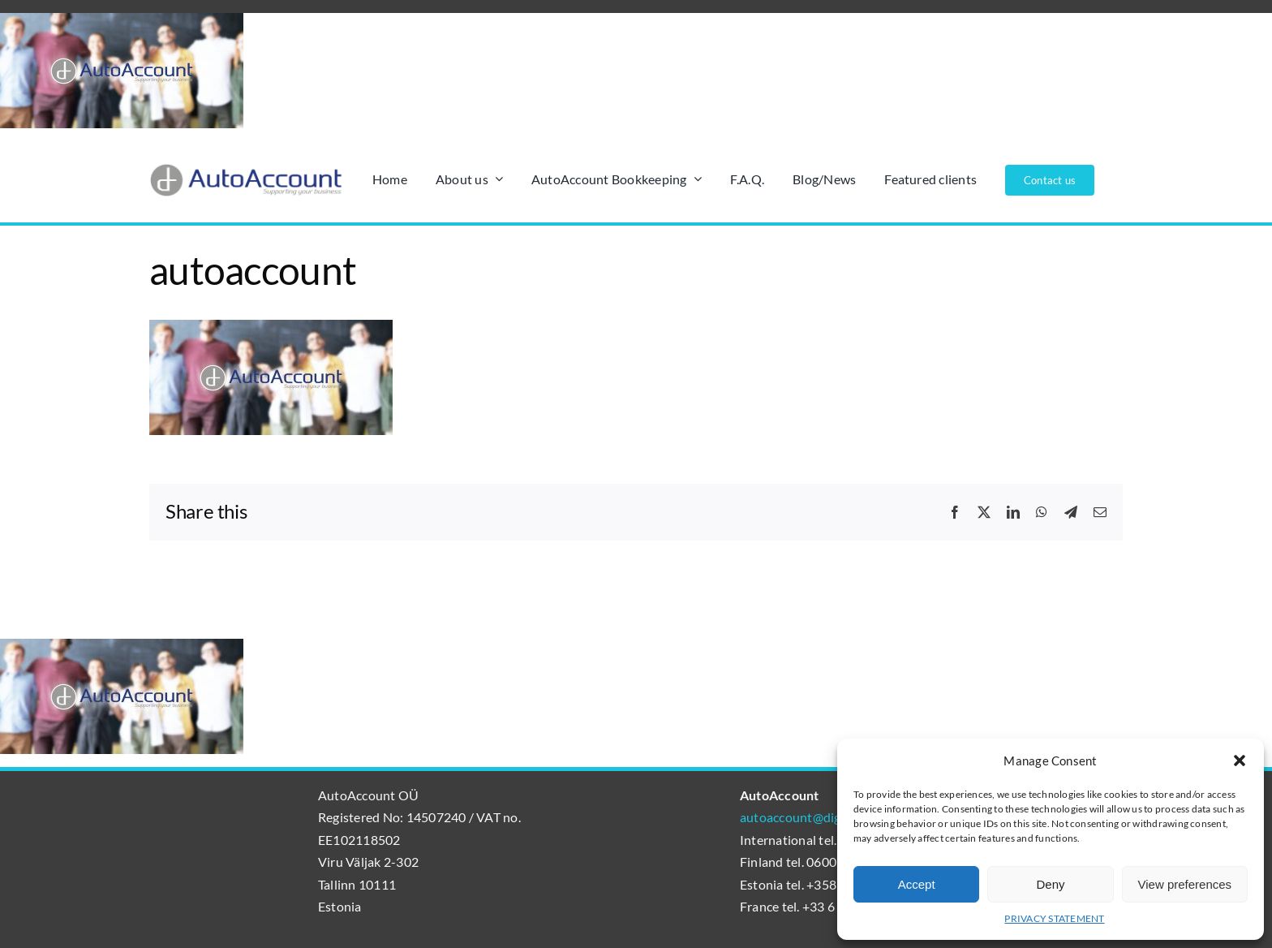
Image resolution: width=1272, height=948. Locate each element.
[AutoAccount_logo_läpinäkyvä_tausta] (246, 169)
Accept (916, 884)
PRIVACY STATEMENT (1054, 918)
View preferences (1185, 884)
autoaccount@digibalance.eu (822, 817)
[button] (1239, 760)
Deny (1050, 884)
